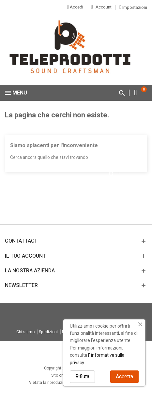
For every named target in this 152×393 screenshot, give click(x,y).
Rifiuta (82, 377)
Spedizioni (48, 332)
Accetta (124, 377)
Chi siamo (25, 332)
